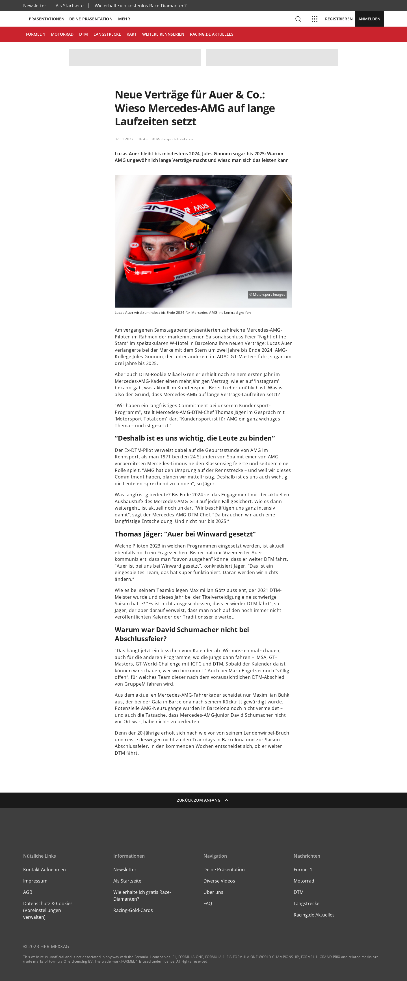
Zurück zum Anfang (203, 800)
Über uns (213, 892)
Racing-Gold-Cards (133, 910)
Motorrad (304, 881)
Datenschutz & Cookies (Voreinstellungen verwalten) (48, 910)
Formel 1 (303, 869)
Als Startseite (70, 5)
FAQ (208, 903)
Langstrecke (306, 903)
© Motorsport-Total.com (172, 139)
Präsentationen (47, 19)
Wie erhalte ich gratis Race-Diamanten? (142, 895)
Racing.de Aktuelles (314, 915)
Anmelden (369, 19)
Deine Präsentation (91, 19)
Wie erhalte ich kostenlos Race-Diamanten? (141, 5)
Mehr (124, 19)
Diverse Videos (219, 881)
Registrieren (339, 19)
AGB (27, 892)
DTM (299, 892)
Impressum (35, 881)
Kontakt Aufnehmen (44, 869)
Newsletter (34, 5)
